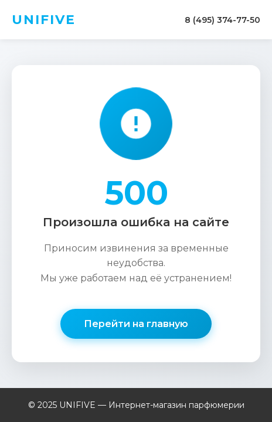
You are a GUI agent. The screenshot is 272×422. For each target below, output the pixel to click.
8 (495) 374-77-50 (222, 20)
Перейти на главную (136, 323)
